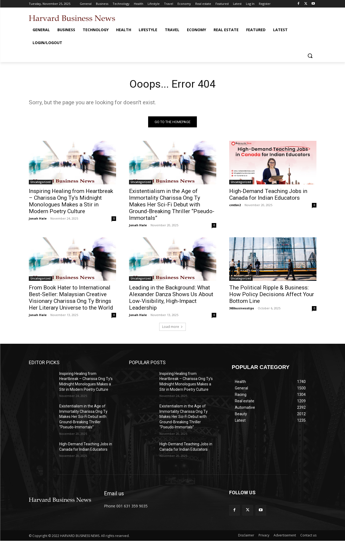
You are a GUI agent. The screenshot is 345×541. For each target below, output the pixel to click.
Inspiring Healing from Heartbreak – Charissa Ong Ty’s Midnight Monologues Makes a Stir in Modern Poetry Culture (71, 201)
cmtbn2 (235, 205)
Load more (172, 327)
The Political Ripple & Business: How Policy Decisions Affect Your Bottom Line (271, 294)
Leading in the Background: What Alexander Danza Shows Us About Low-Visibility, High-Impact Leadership (171, 298)
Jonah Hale (38, 219)
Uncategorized (40, 182)
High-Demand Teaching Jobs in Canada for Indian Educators (268, 194)
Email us (114, 493)
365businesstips (241, 308)
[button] (310, 55)
